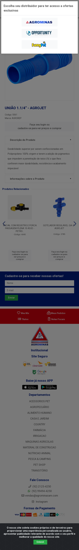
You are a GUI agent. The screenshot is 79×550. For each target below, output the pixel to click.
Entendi (40, 545)
